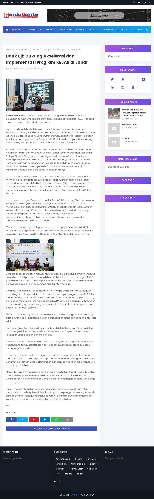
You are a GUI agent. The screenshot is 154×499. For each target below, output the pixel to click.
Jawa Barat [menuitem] (66, 29)
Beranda (10, 49)
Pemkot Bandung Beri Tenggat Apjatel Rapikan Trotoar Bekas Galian (134, 112)
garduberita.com (16, 69)
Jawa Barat (91, 459)
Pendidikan (92, 469)
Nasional (93, 464)
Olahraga (60, 469)
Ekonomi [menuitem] (122, 29)
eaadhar (75, 495)
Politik (57, 474)
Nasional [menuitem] (50, 29)
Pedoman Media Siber (31, 2)
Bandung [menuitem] (81, 29)
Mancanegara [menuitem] (33, 29)
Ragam (68, 474)
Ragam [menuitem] (8, 37)
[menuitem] (6, 29)
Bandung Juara (62, 459)
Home (5, 2)
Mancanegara (78, 464)
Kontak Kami (61, 464)
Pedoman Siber (129, 124)
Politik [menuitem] (94, 29)
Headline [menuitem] (17, 29)
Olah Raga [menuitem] (136, 29)
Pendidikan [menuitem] (107, 29)
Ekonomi (78, 459)
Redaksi (14, 2)
